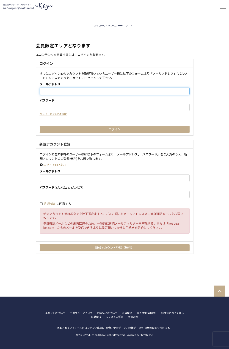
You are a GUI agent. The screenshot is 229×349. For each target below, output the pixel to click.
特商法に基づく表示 (172, 313)
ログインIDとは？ (55, 165)
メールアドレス (50, 84)
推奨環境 (96, 316)
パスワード (47, 100)
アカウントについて (81, 313)
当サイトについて (55, 313)
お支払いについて (107, 313)
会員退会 (133, 316)
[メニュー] (223, 6)
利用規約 (50, 203)
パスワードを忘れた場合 (53, 114)
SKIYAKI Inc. (146, 335)
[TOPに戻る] (219, 291)
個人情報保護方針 (147, 313)
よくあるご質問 (114, 316)
